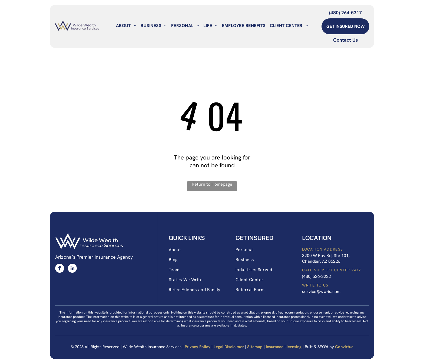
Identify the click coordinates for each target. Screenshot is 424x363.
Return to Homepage (212, 184)
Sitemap (255, 346)
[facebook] (59, 269)
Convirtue (344, 346)
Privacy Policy (197, 346)
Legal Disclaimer (229, 346)
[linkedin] (72, 269)
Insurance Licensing (284, 346)
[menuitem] (126, 25)
